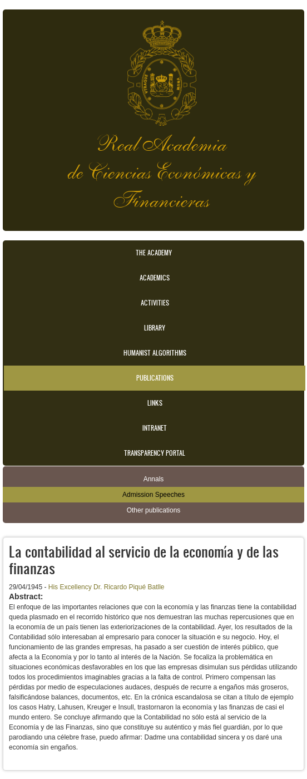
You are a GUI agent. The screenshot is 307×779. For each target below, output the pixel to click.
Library (154, 327)
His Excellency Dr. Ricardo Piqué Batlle (106, 587)
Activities (155, 302)
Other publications (154, 510)
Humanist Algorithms (154, 352)
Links (154, 402)
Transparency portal (154, 452)
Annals (153, 479)
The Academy (154, 252)
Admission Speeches (153, 495)
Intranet (154, 427)
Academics (155, 277)
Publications (155, 377)
